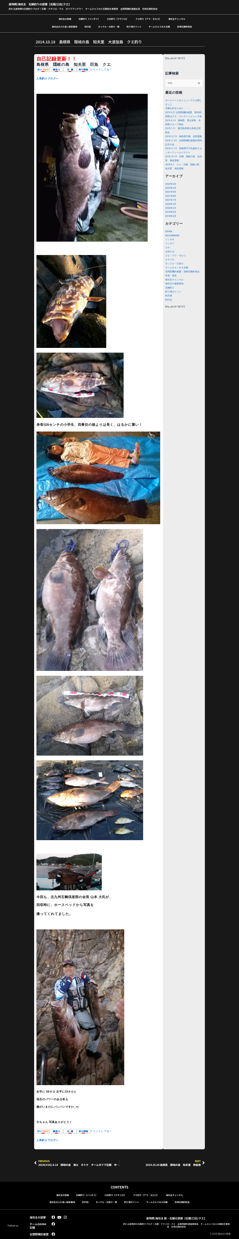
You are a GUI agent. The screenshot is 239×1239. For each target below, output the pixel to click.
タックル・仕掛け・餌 (109, 26)
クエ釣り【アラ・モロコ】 (148, 18)
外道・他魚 (171, 283)
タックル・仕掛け (175, 271)
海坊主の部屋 (65, 18)
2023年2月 (171, 195)
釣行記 (88, 26)
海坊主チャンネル (176, 18)
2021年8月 (171, 204)
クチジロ (170, 267)
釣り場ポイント (134, 26)
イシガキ (170, 247)
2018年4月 (171, 224)
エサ (167, 255)
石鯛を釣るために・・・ (178, 108)
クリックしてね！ (101, 69)
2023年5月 (171, 191)
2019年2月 (171, 220)
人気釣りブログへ (48, 78)
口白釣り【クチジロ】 (117, 18)
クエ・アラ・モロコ (176, 263)
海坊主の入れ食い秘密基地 (64, 26)
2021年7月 (171, 207)
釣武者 (169, 303)
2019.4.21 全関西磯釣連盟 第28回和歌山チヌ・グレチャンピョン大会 (183, 116)
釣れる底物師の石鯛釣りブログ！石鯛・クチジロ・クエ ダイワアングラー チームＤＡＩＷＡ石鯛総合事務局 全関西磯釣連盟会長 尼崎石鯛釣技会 (90, 8)
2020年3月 (171, 211)
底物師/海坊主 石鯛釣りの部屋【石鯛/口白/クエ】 (47, 3)
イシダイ (170, 251)
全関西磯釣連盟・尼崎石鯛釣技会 (183, 279)
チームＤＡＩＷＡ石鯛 (159, 26)
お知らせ (170, 259)
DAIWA (169, 239)
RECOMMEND (172, 243)
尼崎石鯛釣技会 (184, 26)
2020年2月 (171, 216)
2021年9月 (171, 199)
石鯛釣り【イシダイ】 (89, 18)
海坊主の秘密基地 (175, 291)
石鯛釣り (170, 295)
